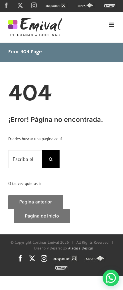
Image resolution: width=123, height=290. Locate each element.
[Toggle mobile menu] (112, 25)
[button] (111, 278)
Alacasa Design (80, 248)
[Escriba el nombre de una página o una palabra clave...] (25, 159)
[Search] (51, 159)
